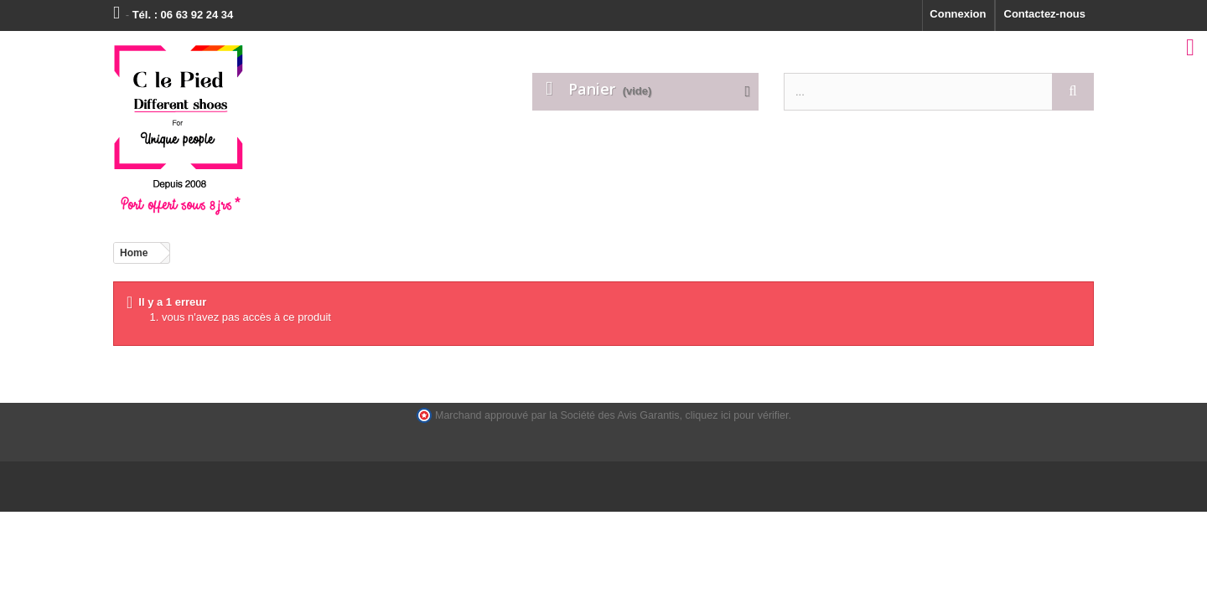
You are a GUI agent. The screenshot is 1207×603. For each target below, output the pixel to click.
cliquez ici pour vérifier (737, 415)
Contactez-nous (1045, 14)
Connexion (958, 14)
